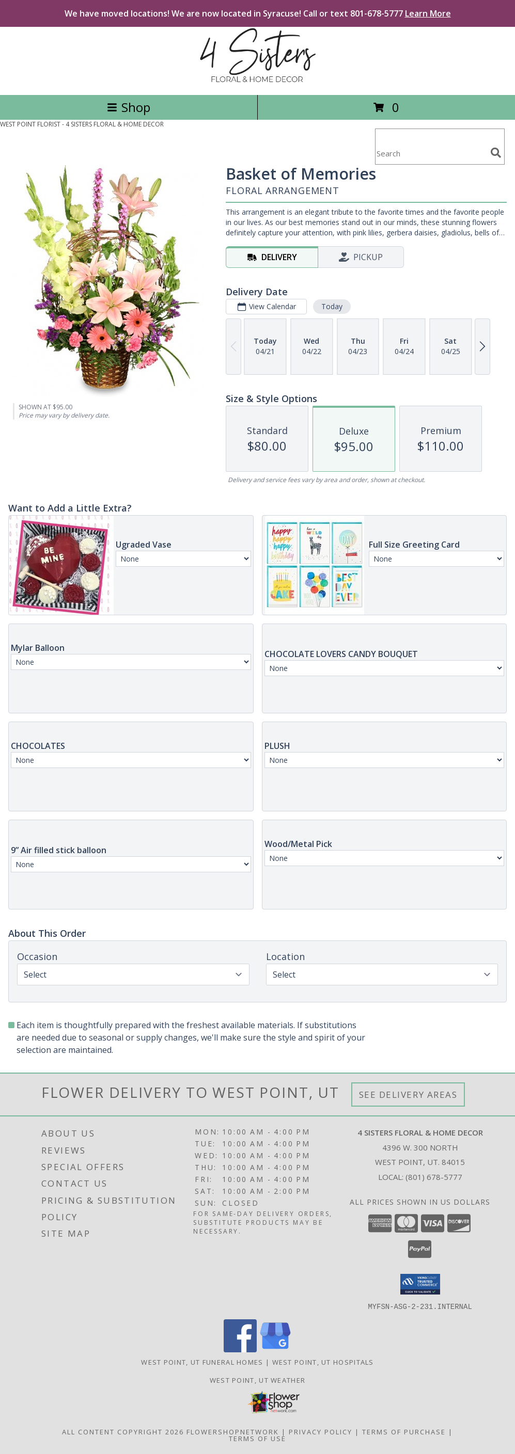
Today (331, 306)
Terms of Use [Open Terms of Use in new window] (257, 1438)
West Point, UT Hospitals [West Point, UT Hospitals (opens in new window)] (323, 1361)
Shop (128, 107)
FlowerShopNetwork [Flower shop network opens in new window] (232, 1431)
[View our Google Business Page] (275, 1349)
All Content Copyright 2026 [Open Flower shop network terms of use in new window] (123, 1431)
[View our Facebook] (240, 1349)
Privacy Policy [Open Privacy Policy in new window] (320, 1431)
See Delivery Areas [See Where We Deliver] (408, 1094)
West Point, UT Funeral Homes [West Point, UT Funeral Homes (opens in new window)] (202, 1361)
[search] (496, 152)
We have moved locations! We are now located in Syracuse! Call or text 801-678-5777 (258, 13)
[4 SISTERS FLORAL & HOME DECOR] (258, 80)
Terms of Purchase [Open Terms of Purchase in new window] (404, 1431)
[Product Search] (431, 153)
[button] (420, 1284)
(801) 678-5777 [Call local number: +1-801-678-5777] (433, 1177)
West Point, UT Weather (258, 1379)
